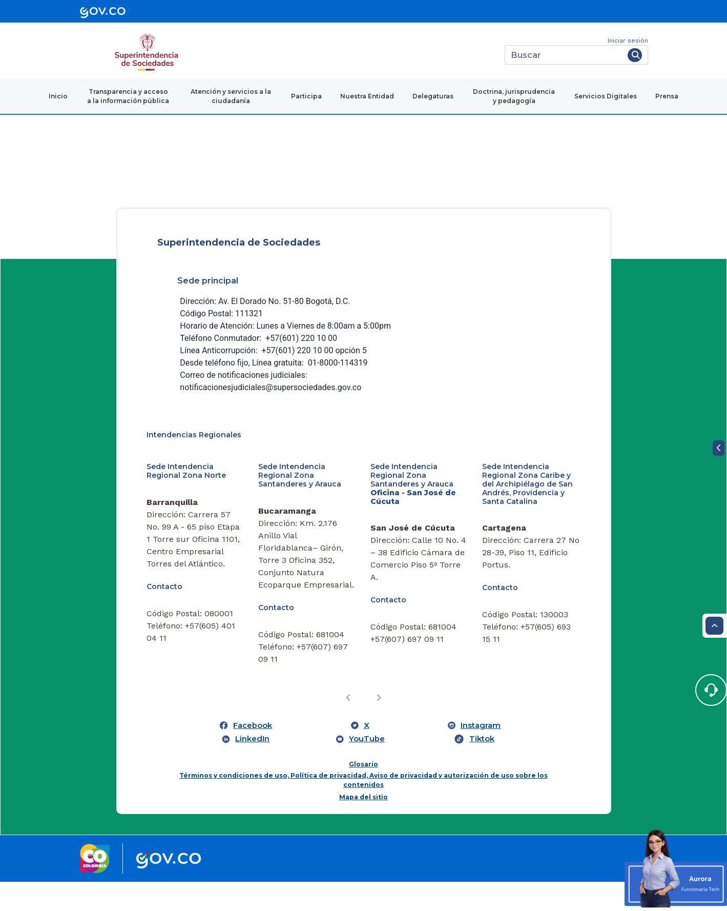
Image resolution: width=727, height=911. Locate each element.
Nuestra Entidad (367, 96)
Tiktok (481, 768)
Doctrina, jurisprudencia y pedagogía (514, 96)
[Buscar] (564, 55)
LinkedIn (252, 768)
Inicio (58, 96)
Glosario (363, 794)
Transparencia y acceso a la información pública (128, 96)
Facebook (252, 754)
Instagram (481, 754)
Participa (306, 96)
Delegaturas (432, 96)
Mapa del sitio (363, 827)
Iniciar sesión (628, 40)
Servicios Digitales (605, 96)
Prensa (666, 96)
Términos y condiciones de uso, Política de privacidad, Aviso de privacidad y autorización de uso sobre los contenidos (363, 809)
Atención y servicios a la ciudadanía (231, 96)
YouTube (367, 768)
